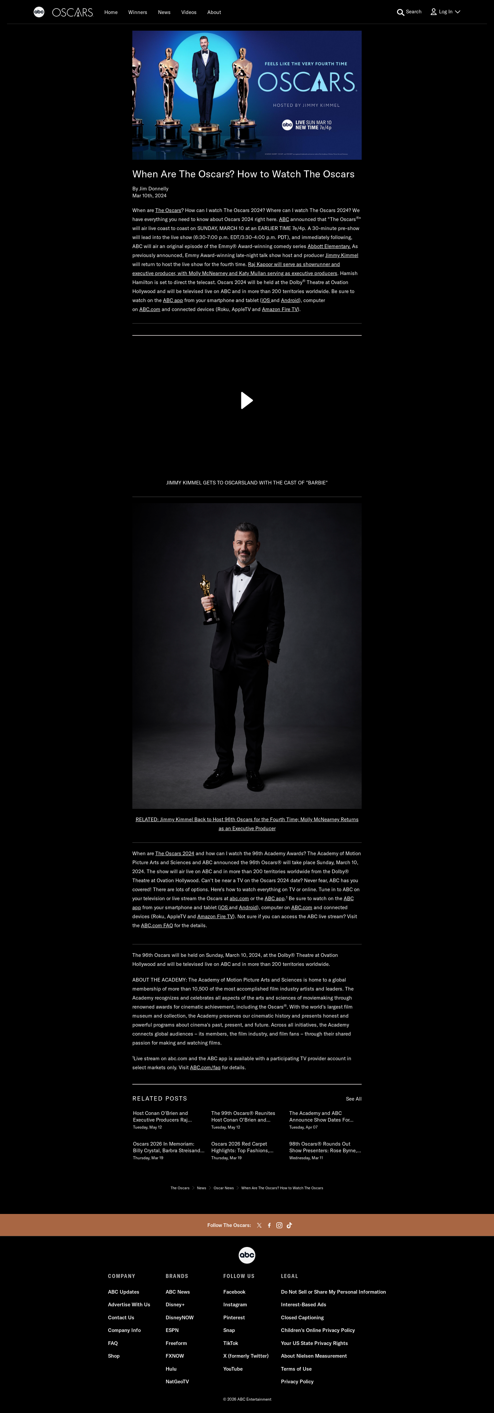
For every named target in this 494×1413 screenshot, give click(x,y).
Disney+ (175, 1305)
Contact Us (121, 1317)
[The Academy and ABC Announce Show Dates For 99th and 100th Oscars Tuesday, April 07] (325, 1118)
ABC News (178, 1292)
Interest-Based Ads (303, 1305)
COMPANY (122, 1276)
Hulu (171, 1369)
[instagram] (279, 1225)
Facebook (234, 1292)
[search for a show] (409, 12)
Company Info (124, 1330)
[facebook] (269, 1225)
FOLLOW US (239, 1276)
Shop (114, 1356)
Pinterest (234, 1317)
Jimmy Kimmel (341, 255)
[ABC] (39, 13)
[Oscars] (73, 13)
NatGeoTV (177, 1382)
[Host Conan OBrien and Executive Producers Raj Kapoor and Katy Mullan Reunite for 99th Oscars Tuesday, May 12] (168, 1118)
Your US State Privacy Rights (314, 1343)
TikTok (230, 1343)
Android (290, 300)
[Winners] (137, 12)
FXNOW (175, 1356)
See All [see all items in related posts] (354, 1099)
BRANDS (177, 1276)
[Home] (111, 12)
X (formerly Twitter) (246, 1356)
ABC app (173, 300)
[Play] (247, 400)
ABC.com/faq (205, 1067)
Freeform (176, 1343)
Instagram (235, 1305)
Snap (229, 1330)
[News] (164, 12)
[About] (214, 12)
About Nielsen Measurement (314, 1356)
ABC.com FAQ (157, 925)
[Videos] (189, 12)
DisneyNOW (180, 1317)
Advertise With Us (129, 1305)
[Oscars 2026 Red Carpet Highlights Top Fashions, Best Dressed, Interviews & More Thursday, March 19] (247, 1149)
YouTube (233, 1369)
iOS (266, 300)
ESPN (172, 1330)
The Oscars (168, 210)
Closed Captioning (302, 1317)
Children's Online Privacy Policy (318, 1330)
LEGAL (289, 1276)
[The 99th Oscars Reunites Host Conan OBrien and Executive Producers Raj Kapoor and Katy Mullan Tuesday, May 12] (247, 1118)
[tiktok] (289, 1225)
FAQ (113, 1343)
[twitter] (259, 1225)
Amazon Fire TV (280, 309)
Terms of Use (296, 1369)
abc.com (239, 898)
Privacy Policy (297, 1382)
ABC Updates (123, 1292)
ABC (284, 219)
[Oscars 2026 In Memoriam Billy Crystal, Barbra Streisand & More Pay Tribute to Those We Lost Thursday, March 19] (168, 1149)
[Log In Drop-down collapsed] (445, 12)
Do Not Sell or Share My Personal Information (333, 1292)
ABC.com (149, 309)
